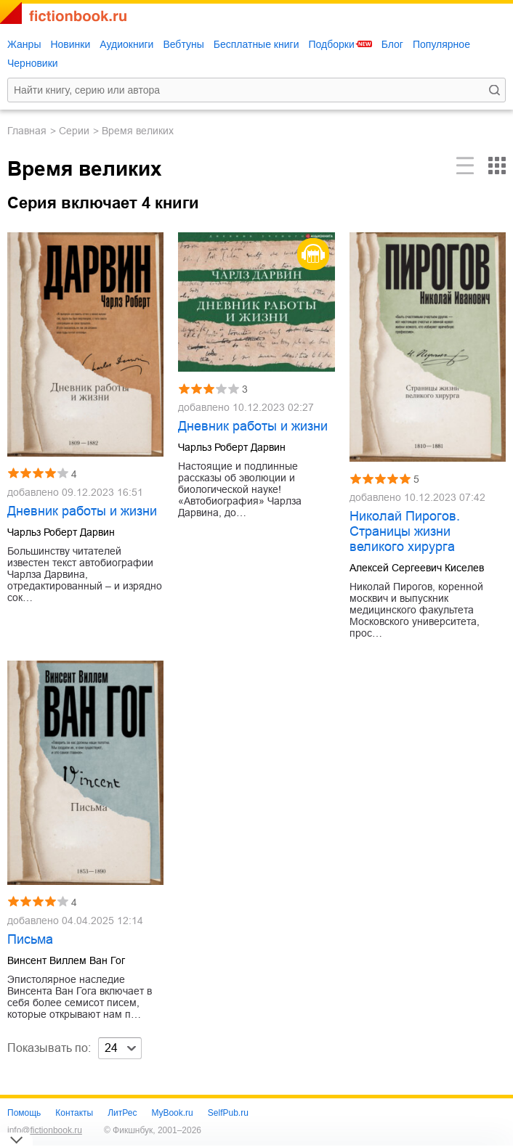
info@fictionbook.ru (44, 1130)
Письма (30, 939)
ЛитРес (122, 1113)
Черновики (32, 63)
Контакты (74, 1113)
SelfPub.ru (228, 1113)
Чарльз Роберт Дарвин (61, 532)
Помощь (24, 1113)
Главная (27, 130)
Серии (74, 130)
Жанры (24, 44)
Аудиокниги (126, 44)
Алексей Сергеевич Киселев (417, 568)
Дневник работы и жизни (82, 511)
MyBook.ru (172, 1113)
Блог (392, 44)
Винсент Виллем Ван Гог (66, 960)
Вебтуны (183, 44)
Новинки (70, 44)
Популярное (441, 44)
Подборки (331, 44)
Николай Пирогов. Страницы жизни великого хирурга (405, 531)
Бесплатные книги (256, 44)
